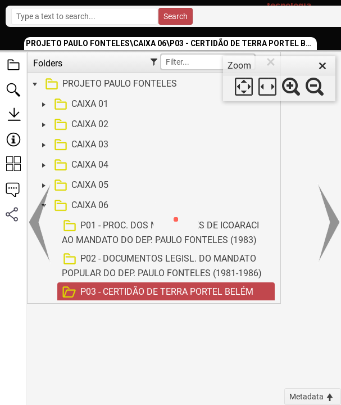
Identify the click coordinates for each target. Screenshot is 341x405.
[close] (322, 65)
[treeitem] (152, 84)
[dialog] (279, 78)
